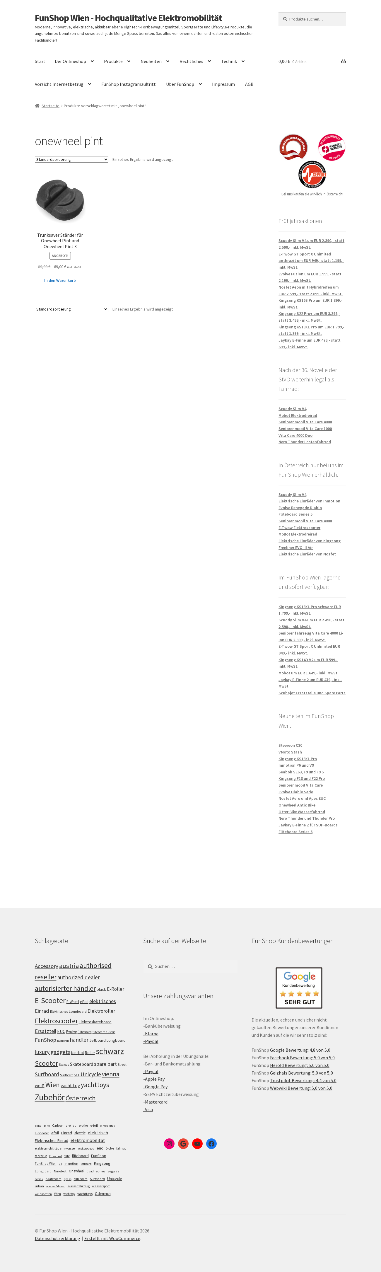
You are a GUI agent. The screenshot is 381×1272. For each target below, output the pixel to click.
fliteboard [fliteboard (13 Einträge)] (80, 1155)
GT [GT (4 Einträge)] (60, 1164)
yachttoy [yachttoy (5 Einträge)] (69, 1194)
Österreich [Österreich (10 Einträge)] (103, 1193)
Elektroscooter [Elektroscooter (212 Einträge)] (56, 1020)
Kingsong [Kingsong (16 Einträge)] (102, 1163)
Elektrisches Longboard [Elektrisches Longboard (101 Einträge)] (68, 1011)
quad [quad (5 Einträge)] (90, 1171)
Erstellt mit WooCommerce (112, 1238)
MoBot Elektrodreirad (298, 534)
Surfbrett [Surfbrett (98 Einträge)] (66, 1075)
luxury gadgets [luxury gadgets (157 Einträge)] (52, 1052)
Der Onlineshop (70, 61)
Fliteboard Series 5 (295, 514)
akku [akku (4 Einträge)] (38, 1126)
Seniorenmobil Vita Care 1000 (305, 428)
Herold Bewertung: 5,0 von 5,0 (299, 1065)
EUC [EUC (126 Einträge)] (61, 1031)
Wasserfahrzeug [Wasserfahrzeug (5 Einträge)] (79, 1186)
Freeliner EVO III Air (296, 547)
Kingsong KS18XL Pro (298, 758)
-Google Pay (155, 1086)
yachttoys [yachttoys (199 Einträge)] (95, 1084)
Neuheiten (151, 61)
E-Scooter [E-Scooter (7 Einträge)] (42, 1133)
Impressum (223, 84)
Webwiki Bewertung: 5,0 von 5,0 (301, 1088)
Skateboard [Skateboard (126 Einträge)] (81, 1064)
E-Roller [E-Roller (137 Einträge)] (115, 989)
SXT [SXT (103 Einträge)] (77, 1074)
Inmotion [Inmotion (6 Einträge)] (71, 1164)
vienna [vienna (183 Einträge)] (110, 1074)
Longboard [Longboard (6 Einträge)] (43, 1171)
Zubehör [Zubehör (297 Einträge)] (50, 1097)
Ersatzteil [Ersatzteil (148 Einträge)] (45, 1031)
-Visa (148, 1109)
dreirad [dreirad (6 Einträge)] (71, 1125)
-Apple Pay (154, 1079)
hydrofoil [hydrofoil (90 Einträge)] (63, 1041)
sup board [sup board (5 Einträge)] (81, 1179)
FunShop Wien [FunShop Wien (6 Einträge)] (46, 1164)
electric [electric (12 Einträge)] (80, 1133)
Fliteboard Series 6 (295, 831)
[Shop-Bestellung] (71, 159)
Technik (229, 61)
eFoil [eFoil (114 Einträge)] (84, 1001)
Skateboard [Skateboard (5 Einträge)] (53, 1179)
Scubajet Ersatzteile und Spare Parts (312, 692)
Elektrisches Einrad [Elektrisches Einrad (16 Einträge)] (51, 1140)
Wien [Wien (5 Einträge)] (57, 1194)
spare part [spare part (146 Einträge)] (105, 1063)
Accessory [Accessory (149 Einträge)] (46, 966)
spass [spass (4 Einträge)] (67, 1179)
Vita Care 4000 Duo (295, 435)
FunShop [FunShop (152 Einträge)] (45, 1039)
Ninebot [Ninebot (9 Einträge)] (60, 1171)
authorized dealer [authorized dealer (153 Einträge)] (78, 977)
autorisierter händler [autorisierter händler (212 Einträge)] (65, 988)
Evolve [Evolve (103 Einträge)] (71, 1031)
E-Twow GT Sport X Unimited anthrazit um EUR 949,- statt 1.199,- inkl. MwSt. (311, 260)
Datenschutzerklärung (57, 1238)
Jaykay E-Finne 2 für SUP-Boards (308, 825)
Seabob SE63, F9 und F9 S (301, 772)
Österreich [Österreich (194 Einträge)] (81, 1098)
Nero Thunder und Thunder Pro (307, 818)
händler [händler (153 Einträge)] (79, 1039)
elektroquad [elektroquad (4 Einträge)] (86, 1148)
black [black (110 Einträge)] (101, 989)
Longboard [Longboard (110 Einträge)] (116, 1040)
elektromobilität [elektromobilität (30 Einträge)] (88, 1140)
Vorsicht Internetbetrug (59, 84)
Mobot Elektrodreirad (298, 415)
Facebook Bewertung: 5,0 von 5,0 (302, 1057)
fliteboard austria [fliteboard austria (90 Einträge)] (104, 1032)
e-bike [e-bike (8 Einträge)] (83, 1125)
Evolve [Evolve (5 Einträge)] (109, 1148)
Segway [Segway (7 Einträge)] (113, 1171)
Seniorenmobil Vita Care (301, 785)
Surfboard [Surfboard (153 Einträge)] (47, 1074)
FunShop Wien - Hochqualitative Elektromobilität (128, 18)
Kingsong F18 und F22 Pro (302, 778)
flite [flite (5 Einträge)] (67, 1156)
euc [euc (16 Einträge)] (100, 1148)
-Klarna (150, 1033)
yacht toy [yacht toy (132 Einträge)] (70, 1085)
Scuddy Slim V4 (292, 408)
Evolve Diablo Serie (296, 791)
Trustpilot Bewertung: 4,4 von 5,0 (303, 1080)
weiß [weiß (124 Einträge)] (40, 1085)
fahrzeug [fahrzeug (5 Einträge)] (41, 1156)
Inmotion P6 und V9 (296, 765)
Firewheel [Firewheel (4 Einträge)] (55, 1156)
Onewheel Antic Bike (297, 805)
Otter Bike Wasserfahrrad (302, 811)
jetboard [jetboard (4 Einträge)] (86, 1164)
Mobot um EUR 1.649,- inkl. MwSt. (309, 673)
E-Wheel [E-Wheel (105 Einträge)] (72, 1001)
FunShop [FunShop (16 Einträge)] (98, 1155)
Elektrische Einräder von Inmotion (309, 501)
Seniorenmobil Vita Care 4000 (305, 421)
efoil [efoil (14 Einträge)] (55, 1132)
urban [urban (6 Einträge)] (39, 1186)
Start (40, 61)
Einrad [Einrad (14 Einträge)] (66, 1132)
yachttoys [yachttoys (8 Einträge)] (85, 1193)
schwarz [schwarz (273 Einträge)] (110, 1051)
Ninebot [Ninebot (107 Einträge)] (77, 1052)
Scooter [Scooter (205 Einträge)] (46, 1063)
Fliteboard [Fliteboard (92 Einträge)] (85, 1032)
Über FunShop (180, 84)
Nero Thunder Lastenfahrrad (305, 441)
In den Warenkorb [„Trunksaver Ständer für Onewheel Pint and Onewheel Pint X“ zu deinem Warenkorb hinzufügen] (60, 280)
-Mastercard (155, 1102)
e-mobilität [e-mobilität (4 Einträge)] (107, 1126)
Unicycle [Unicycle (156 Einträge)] (91, 1074)
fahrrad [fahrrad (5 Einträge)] (121, 1148)
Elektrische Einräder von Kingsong (310, 540)
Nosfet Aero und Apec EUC (302, 798)
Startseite (50, 105)
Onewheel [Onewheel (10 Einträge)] (76, 1171)
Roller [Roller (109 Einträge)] (90, 1052)
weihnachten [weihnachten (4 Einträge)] (43, 1194)
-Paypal (150, 1041)
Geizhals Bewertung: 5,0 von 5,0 (301, 1073)
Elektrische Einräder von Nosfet (307, 554)
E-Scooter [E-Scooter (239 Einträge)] (50, 1000)
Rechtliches (191, 61)
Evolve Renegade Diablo (300, 507)
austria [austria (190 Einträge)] (69, 965)
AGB (249, 84)
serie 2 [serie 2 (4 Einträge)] (39, 1179)
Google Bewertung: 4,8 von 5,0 (300, 1050)
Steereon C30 (290, 745)
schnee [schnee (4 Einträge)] (100, 1171)
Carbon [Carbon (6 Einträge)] (57, 1125)
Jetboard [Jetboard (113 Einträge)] (97, 1040)
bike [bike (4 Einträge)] (47, 1126)
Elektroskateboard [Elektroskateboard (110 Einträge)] (95, 1021)
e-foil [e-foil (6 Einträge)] (94, 1125)
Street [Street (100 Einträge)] (122, 1064)
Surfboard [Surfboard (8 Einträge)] (97, 1178)
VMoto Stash (290, 752)
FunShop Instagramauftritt (128, 84)
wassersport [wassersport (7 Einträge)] (101, 1186)
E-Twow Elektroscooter (299, 527)
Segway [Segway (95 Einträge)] (64, 1065)
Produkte (113, 61)
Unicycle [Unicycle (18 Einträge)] (114, 1178)
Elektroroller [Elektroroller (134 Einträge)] (101, 1011)
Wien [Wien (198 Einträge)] (52, 1084)
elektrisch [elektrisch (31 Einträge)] (98, 1132)
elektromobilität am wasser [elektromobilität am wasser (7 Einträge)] (55, 1148)
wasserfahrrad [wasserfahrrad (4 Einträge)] (55, 1186)
